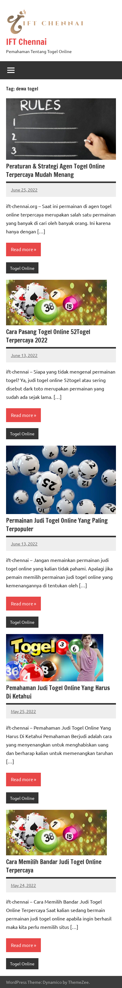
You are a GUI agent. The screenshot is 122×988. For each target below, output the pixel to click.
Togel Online (22, 268)
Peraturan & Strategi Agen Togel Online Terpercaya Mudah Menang (55, 170)
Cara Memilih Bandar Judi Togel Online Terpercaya (53, 866)
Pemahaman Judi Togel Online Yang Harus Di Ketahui (58, 692)
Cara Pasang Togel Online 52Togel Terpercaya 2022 (48, 336)
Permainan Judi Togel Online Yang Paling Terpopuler (57, 524)
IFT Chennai (26, 42)
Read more (22, 249)
